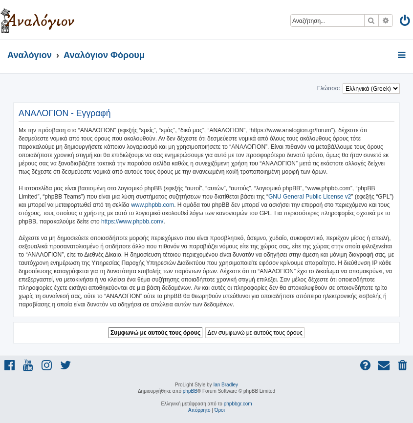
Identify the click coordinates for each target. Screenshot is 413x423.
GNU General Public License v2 (309, 196)
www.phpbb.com (152, 204)
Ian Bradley (225, 384)
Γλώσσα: (328, 88)
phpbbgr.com (238, 403)
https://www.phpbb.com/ (132, 221)
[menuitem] (405, 22)
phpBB (190, 391)
